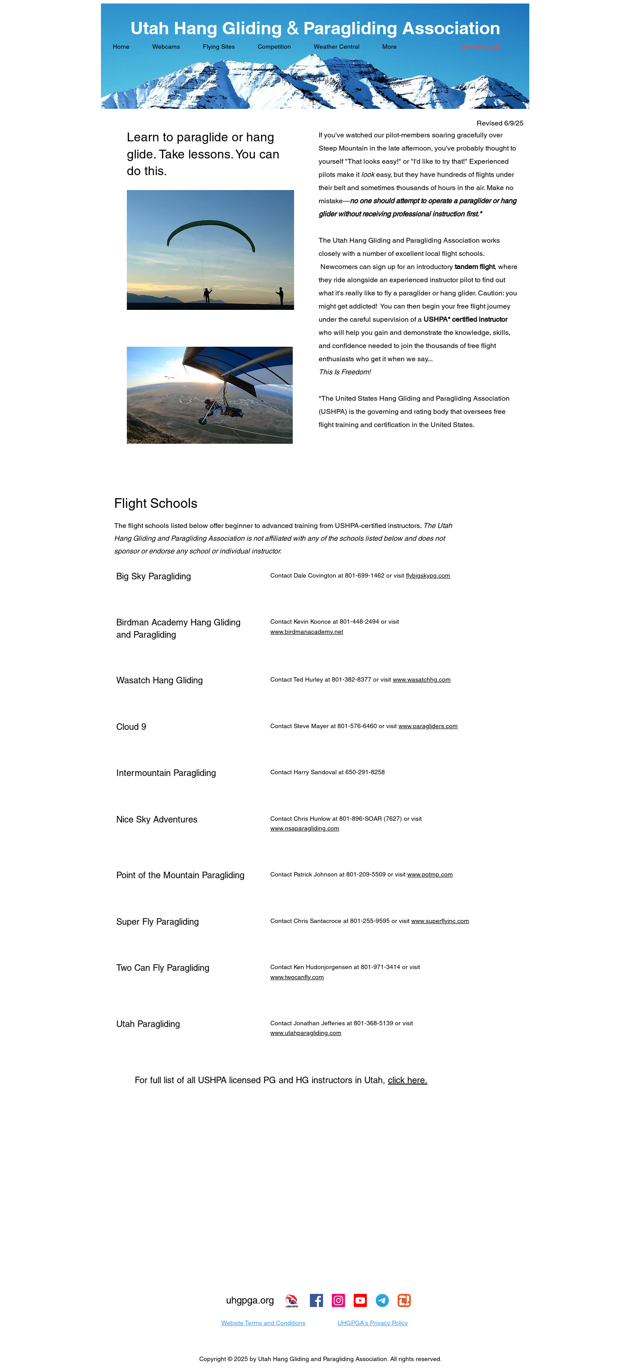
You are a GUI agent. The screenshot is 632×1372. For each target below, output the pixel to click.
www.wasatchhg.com (422, 679)
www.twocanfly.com (297, 977)
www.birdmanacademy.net (306, 631)
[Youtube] (360, 1300)
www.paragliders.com (428, 725)
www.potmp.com (430, 874)
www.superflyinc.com (440, 920)
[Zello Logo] (404, 1300)
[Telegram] (382, 1300)
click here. (407, 1080)
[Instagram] (338, 1300)
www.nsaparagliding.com (304, 828)
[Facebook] (316, 1300)
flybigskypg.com (428, 575)
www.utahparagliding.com (305, 1032)
